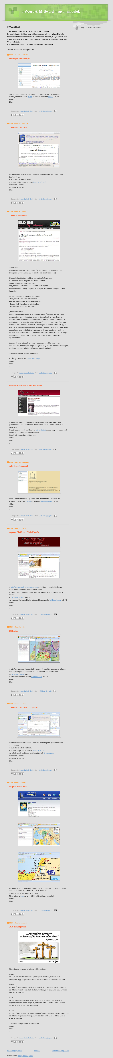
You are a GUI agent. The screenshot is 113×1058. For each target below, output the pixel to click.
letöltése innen (46, 501)
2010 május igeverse (17, 926)
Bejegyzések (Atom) (25, 1056)
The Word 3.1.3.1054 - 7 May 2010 (23, 707)
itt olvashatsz (49, 753)
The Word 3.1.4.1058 (18, 127)
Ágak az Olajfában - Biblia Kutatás (24, 532)
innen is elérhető (39, 182)
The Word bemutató (17, 215)
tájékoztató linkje (33, 359)
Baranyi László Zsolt (26, 111)
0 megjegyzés (47, 111)
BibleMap (13, 631)
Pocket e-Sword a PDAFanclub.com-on (25, 385)
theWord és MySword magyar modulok (50, 11)
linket (22, 896)
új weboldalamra (18, 597)
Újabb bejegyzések (14, 1051)
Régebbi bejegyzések (60, 1051)
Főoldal (37, 1051)
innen (50, 97)
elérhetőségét (41, 430)
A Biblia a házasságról (18, 466)
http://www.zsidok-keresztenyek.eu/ (24, 587)
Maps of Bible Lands (18, 786)
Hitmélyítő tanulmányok (19, 58)
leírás (30, 97)
